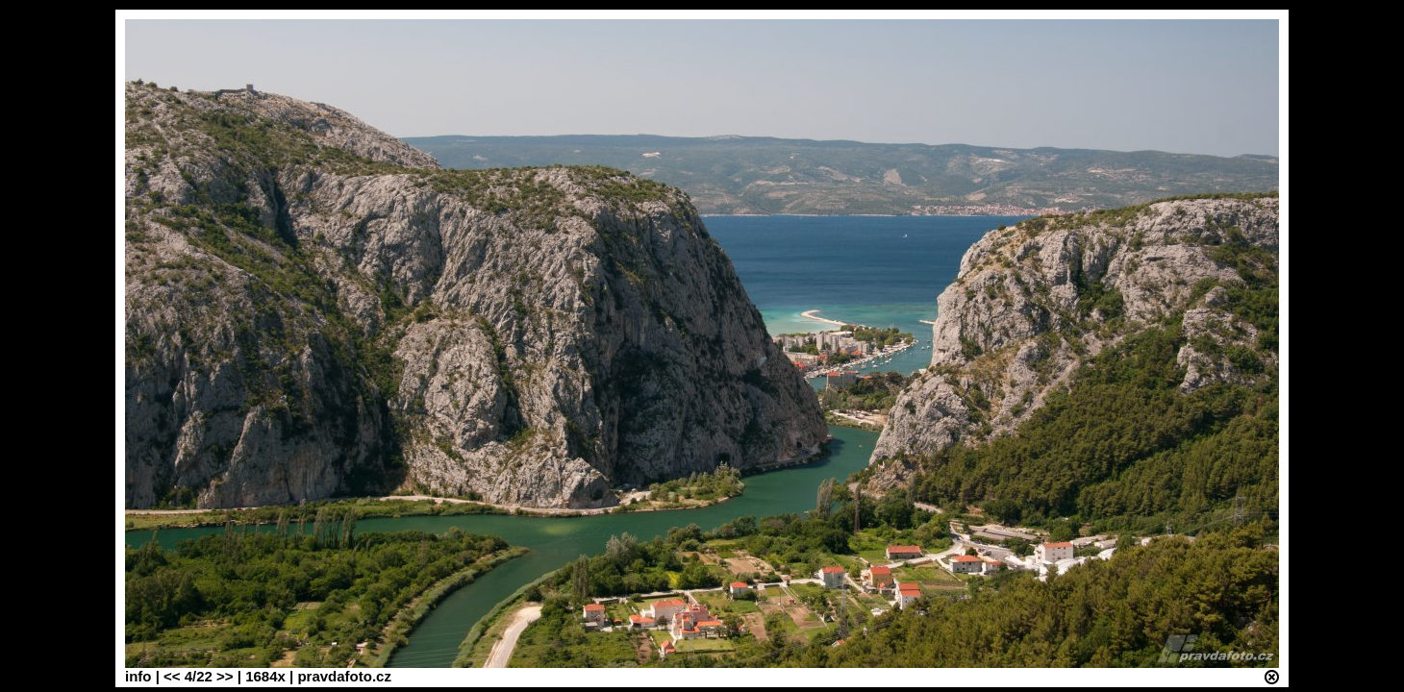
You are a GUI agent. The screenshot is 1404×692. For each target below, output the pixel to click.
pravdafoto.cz (344, 676)
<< (172, 676)
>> (225, 676)
